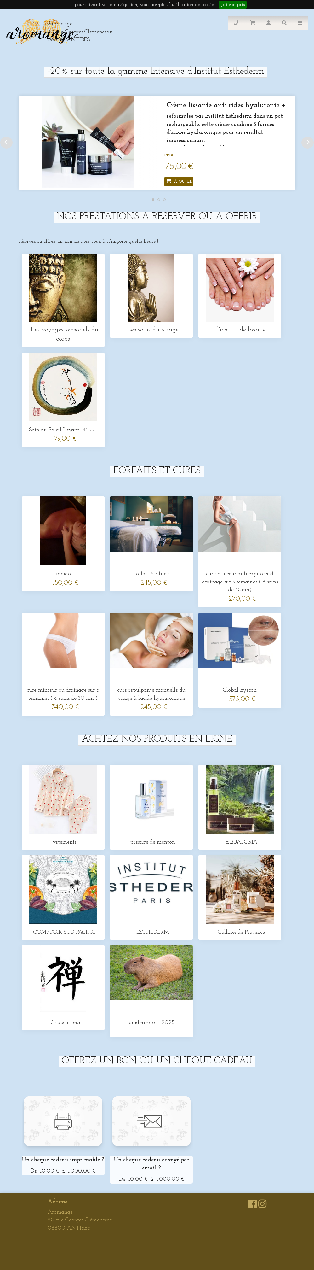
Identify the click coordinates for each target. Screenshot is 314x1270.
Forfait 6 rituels (151, 573)
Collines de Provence (240, 932)
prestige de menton (151, 842)
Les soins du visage (151, 330)
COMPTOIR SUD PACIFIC (63, 932)
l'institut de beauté (240, 330)
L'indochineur (63, 1022)
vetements (63, 842)
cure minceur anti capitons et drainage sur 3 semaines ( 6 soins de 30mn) (240, 582)
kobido (63, 573)
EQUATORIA (240, 842)
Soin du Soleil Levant (54, 430)
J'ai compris (233, 4)
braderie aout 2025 (151, 1022)
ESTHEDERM (151, 932)
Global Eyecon (240, 690)
